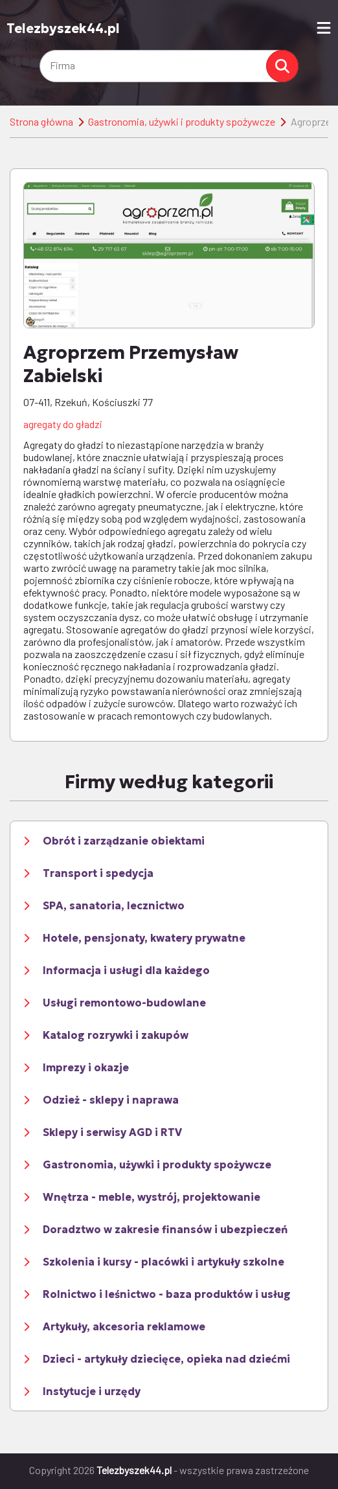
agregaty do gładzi (62, 424)
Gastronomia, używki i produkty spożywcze (181, 121)
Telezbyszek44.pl (63, 28)
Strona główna (41, 121)
